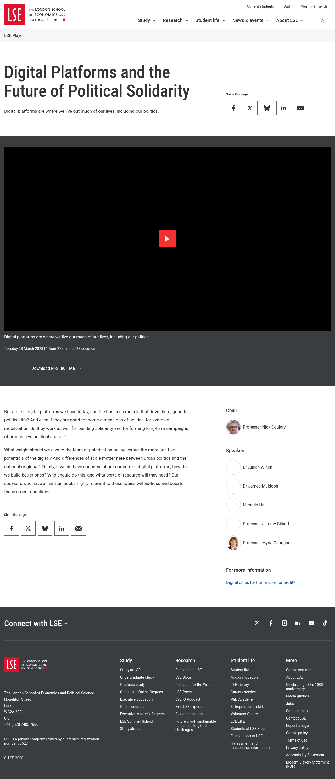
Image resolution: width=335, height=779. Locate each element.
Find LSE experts (189, 707)
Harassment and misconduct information (250, 745)
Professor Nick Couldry (264, 427)
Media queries (297, 696)
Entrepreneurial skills (247, 707)
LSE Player (14, 35)
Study (147, 20)
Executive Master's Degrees (142, 714)
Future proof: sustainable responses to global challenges (195, 725)
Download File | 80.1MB (56, 368)
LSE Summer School (136, 721)
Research (176, 20)
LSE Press (183, 692)
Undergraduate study (137, 677)
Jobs (290, 703)
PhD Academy (242, 699)
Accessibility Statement (305, 755)
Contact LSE (296, 718)
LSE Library (240, 685)
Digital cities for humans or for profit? (260, 582)
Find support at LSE (247, 736)
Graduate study (132, 685)
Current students (260, 6)
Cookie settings (298, 670)
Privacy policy (297, 747)
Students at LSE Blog (248, 729)
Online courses (132, 707)
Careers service (243, 692)
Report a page (297, 725)
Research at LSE (188, 670)
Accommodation (244, 677)
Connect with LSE (36, 624)
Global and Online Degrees (141, 692)
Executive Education (136, 699)
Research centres (189, 714)
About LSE (290, 20)
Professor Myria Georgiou (267, 542)
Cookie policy (297, 733)
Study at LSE (130, 670)
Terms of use (297, 740)
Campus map (297, 711)
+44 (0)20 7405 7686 (21, 724)
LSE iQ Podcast (187, 699)
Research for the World (194, 685)
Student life (211, 20)
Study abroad (131, 729)
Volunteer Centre (244, 714)
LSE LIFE (238, 721)
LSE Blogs (183, 677)
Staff (287, 6)
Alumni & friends (314, 6)
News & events (251, 20)
